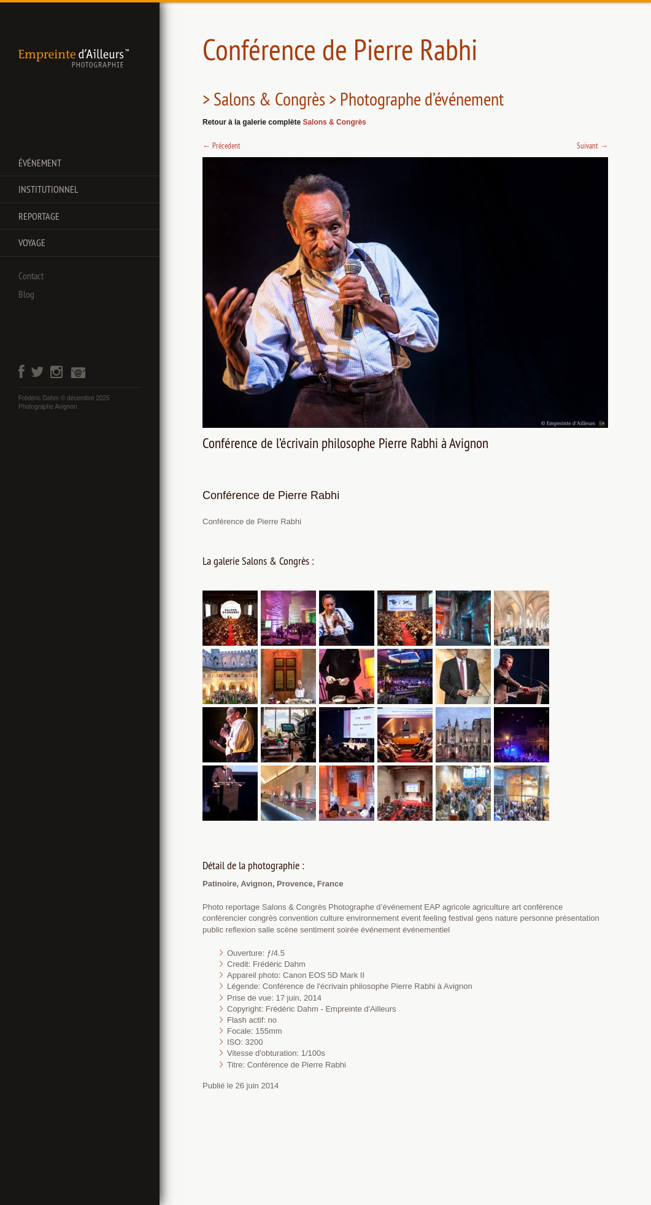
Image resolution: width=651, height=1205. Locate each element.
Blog (26, 294)
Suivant (592, 145)
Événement (39, 163)
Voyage (31, 242)
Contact (31, 275)
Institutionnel (48, 189)
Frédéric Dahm (38, 398)
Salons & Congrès (334, 122)
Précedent (221, 145)
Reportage (39, 216)
